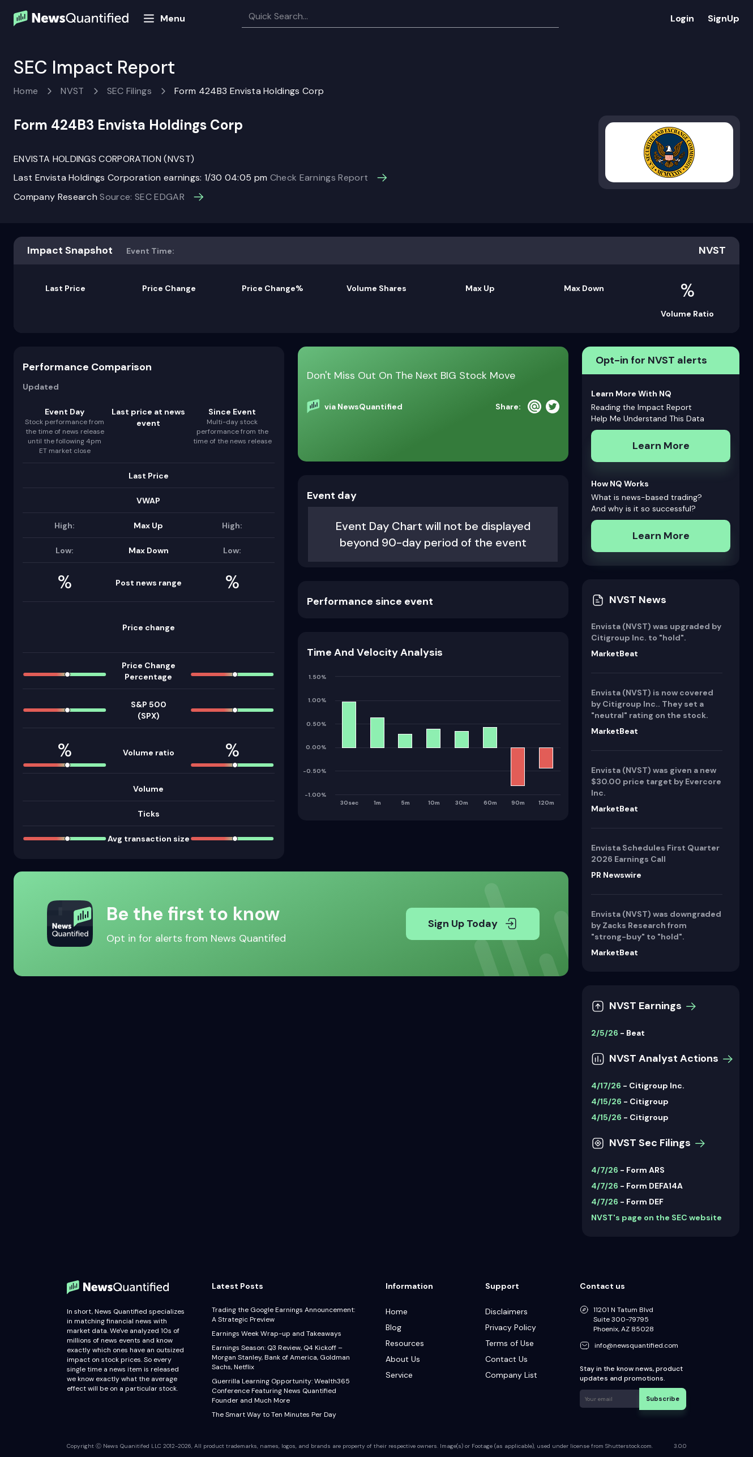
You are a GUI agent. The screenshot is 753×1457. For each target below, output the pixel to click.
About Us (403, 1359)
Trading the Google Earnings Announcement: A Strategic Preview (283, 1314)
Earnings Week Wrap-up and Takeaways (276, 1333)
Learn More (661, 445)
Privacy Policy (510, 1327)
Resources (405, 1343)
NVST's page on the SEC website (656, 1217)
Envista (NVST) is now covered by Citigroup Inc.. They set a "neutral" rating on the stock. (652, 703)
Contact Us (506, 1359)
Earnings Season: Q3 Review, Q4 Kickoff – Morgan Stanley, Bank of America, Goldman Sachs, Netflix (281, 1357)
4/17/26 (606, 1085)
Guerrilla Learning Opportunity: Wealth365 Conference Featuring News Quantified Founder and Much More (281, 1391)
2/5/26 (604, 1033)
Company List (511, 1375)
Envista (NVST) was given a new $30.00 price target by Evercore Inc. (656, 781)
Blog (393, 1327)
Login (682, 18)
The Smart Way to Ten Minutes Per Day (274, 1414)
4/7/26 (604, 1170)
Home (26, 91)
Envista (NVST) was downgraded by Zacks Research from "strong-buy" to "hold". (656, 925)
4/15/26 (606, 1101)
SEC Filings (129, 91)
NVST (72, 91)
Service (399, 1375)
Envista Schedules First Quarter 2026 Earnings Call (655, 853)
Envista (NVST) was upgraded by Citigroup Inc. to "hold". (656, 632)
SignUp (723, 18)
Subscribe (666, 1396)
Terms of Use (509, 1343)
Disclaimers (506, 1311)
